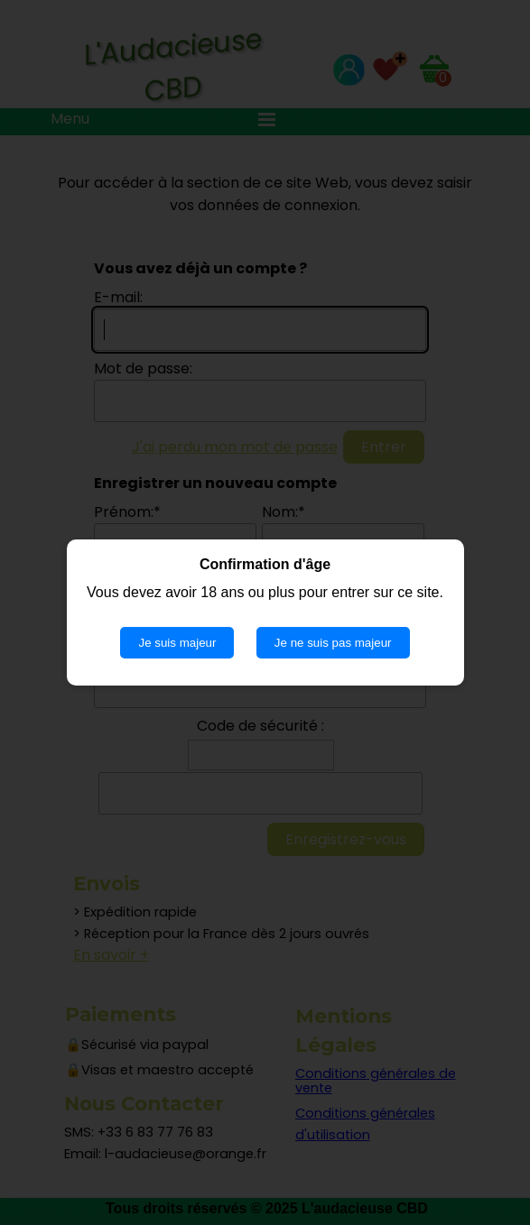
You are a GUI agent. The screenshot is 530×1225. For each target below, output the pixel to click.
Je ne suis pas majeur (333, 642)
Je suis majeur (177, 642)
